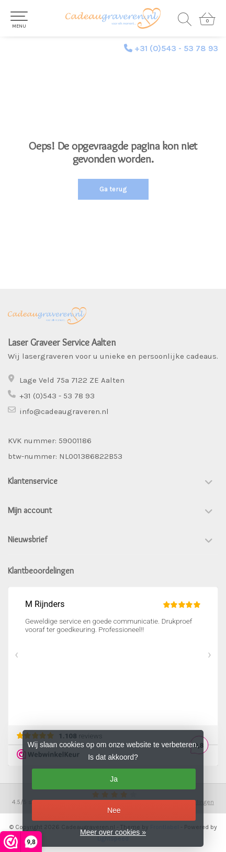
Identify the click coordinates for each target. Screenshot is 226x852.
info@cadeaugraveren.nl (64, 411)
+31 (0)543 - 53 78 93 (176, 48)
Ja (114, 779)
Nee (114, 810)
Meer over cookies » (113, 832)
